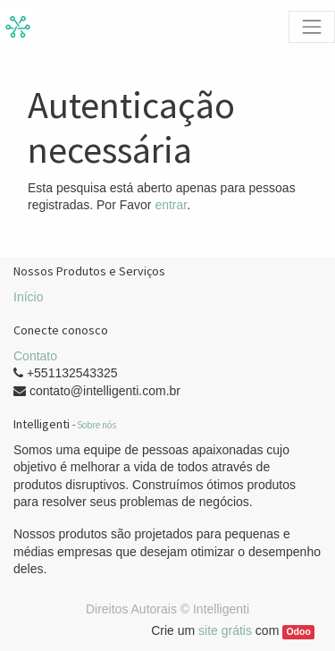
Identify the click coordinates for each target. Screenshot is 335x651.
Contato (35, 356)
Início (28, 297)
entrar (171, 205)
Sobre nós (96, 424)
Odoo (298, 631)
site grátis (225, 630)
